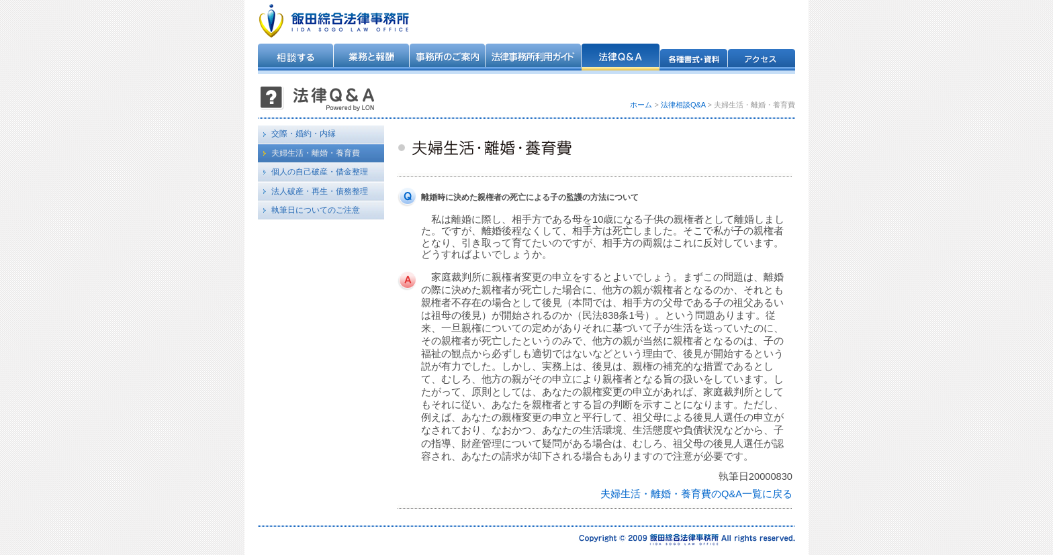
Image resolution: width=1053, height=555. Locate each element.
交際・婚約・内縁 (303, 133)
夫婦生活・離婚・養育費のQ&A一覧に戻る (696, 494)
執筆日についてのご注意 (315, 210)
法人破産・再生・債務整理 (319, 191)
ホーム (641, 105)
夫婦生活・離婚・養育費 (315, 153)
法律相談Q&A (683, 105)
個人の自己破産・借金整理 (319, 171)
